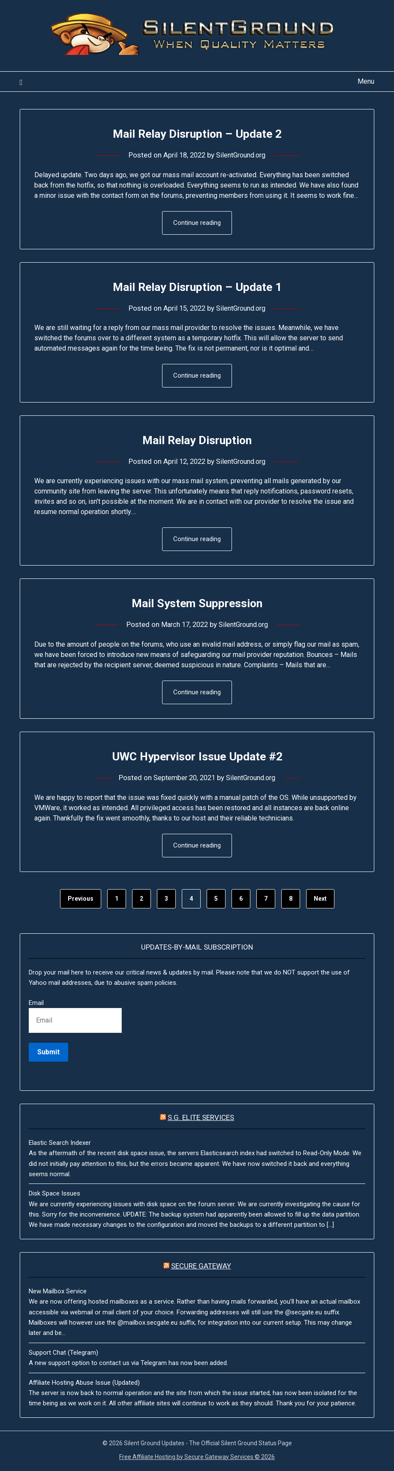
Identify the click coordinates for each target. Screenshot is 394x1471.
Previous (80, 900)
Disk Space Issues (54, 1195)
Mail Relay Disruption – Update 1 (197, 286)
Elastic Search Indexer (60, 1145)
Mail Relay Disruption (197, 440)
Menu (366, 81)
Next (320, 900)
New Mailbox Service (58, 1293)
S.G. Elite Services (201, 1119)
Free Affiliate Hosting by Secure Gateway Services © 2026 (197, 1459)
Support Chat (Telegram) (63, 1355)
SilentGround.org (242, 155)
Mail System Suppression (197, 603)
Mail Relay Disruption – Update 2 (197, 133)
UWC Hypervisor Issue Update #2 (197, 757)
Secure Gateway (201, 1268)
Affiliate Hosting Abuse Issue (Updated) (84, 1385)
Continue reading (197, 223)
